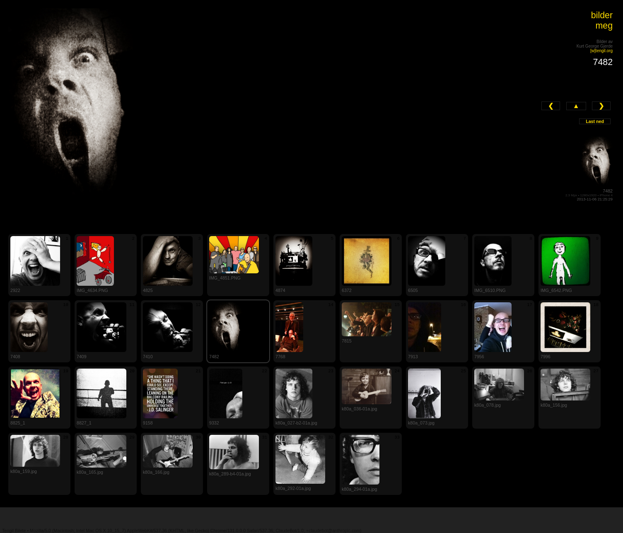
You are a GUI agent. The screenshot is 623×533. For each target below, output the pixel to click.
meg (604, 26)
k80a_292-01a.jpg (293, 488)
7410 (148, 356)
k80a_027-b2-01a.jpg (296, 422)
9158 (148, 422)
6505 (413, 290)
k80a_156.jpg (554, 405)
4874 (280, 290)
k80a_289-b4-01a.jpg (230, 473)
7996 (546, 356)
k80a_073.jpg (421, 422)
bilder (602, 15)
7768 (280, 356)
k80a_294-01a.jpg (359, 489)
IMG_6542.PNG (556, 290)
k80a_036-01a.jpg (359, 408)
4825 (148, 290)
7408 (15, 356)
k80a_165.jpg (90, 472)
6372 (347, 290)
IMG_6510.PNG (490, 290)
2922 (15, 290)
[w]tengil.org (601, 50)
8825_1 (17, 422)
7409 (82, 356)
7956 (479, 356)
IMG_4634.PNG (92, 290)
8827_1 (84, 422)
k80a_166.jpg (156, 472)
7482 (608, 190)
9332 (214, 422)
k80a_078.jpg (487, 405)
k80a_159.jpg (23, 471)
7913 (413, 356)
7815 (347, 340)
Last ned (595, 121)
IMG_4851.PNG (225, 277)
